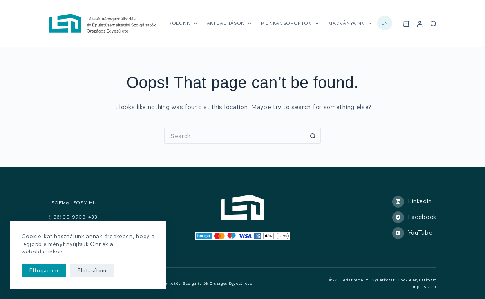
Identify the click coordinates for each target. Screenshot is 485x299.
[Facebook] (414, 217)
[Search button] (313, 136)
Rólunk (184, 23)
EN (384, 23)
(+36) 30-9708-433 (73, 217)
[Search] (433, 24)
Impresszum (423, 286)
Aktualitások (231, 23)
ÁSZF (334, 280)
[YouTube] (414, 233)
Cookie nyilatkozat (417, 280)
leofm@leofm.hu (73, 203)
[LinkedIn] (414, 202)
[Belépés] (420, 24)
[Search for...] (234, 136)
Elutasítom (92, 270)
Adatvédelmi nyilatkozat (369, 280)
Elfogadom (43, 270)
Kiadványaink (351, 23)
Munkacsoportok (291, 23)
